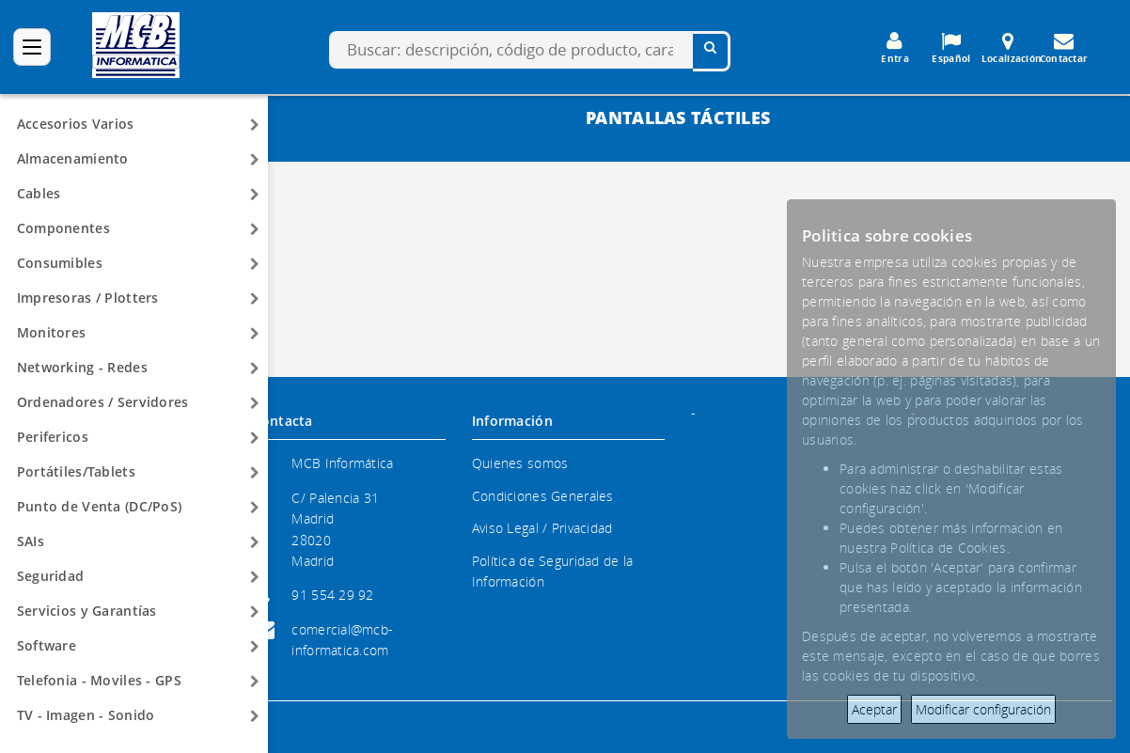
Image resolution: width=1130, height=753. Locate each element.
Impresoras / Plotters (88, 297)
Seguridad (51, 576)
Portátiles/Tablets (76, 471)
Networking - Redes (82, 367)
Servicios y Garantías (87, 611)
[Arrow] (254, 125)
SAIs (30, 541)
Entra (895, 48)
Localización (1011, 48)
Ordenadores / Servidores (103, 402)
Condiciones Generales (543, 496)
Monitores (51, 332)
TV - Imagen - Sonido (86, 715)
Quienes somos (520, 463)
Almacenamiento (73, 158)
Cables (39, 193)
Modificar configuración (983, 709)
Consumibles (59, 263)
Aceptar (874, 709)
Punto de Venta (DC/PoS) (99, 506)
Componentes (63, 228)
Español (951, 48)
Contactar (1064, 48)
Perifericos (52, 437)
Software (46, 645)
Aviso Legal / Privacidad (542, 528)
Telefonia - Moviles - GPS (99, 680)
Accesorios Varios (75, 124)
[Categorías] (32, 47)
